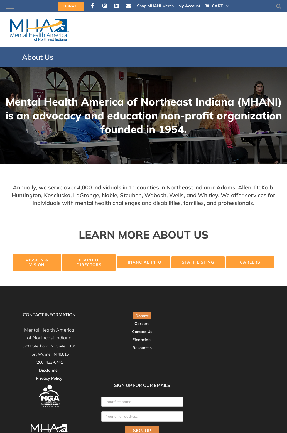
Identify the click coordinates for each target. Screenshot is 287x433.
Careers (141, 323)
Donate (142, 315)
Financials (142, 339)
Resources (142, 347)
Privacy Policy (49, 378)
